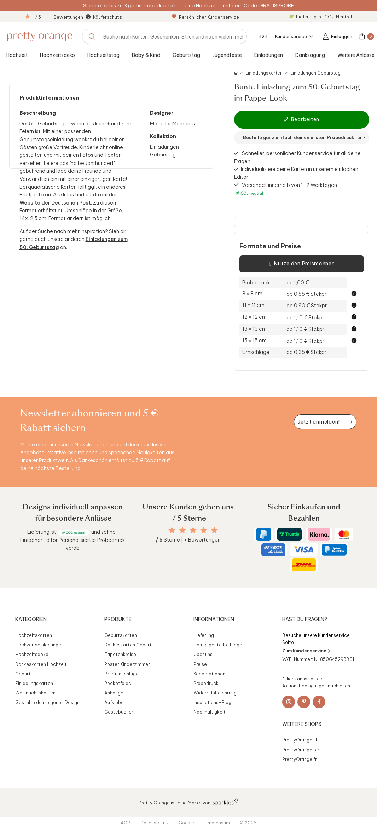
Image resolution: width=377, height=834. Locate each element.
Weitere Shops (301, 724)
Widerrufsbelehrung (215, 693)
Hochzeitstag (103, 55)
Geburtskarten (120, 635)
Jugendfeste (227, 55)
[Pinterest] (303, 702)
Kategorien (31, 619)
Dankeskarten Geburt (128, 644)
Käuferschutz (107, 17)
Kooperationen (209, 673)
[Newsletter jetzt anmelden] (325, 422)
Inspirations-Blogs (213, 702)
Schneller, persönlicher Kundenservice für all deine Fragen (297, 157)
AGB (125, 823)
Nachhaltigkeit (209, 712)
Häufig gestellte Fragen (219, 644)
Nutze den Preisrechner (301, 263)
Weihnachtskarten (35, 693)
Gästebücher (118, 712)
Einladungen (268, 55)
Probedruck (206, 683)
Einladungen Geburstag (315, 73)
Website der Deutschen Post (55, 203)
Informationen (213, 619)
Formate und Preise (270, 246)
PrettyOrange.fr (299, 759)
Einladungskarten (264, 73)
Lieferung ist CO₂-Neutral (320, 16)
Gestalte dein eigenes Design (47, 702)
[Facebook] (319, 702)
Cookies (188, 823)
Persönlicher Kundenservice (205, 17)
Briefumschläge (121, 673)
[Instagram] (288, 702)
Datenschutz (154, 823)
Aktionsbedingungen (304, 685)
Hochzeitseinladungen (39, 644)
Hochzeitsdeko (57, 55)
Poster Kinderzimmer (127, 664)
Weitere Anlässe (356, 55)
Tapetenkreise (120, 654)
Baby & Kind (146, 55)
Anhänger (114, 693)
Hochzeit (17, 55)
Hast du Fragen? (304, 619)
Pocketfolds (117, 683)
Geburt (23, 673)
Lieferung (203, 635)
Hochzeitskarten (33, 635)
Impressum (218, 823)
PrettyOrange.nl (299, 740)
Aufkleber (115, 702)
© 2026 (248, 823)
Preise (200, 664)
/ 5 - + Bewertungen (59, 17)
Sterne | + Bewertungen (188, 540)
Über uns (203, 654)
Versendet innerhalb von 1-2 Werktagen (285, 189)
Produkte (118, 619)
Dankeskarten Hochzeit (41, 664)
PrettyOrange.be (300, 749)
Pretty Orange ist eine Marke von (189, 801)
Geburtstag (186, 55)
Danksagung (310, 55)
